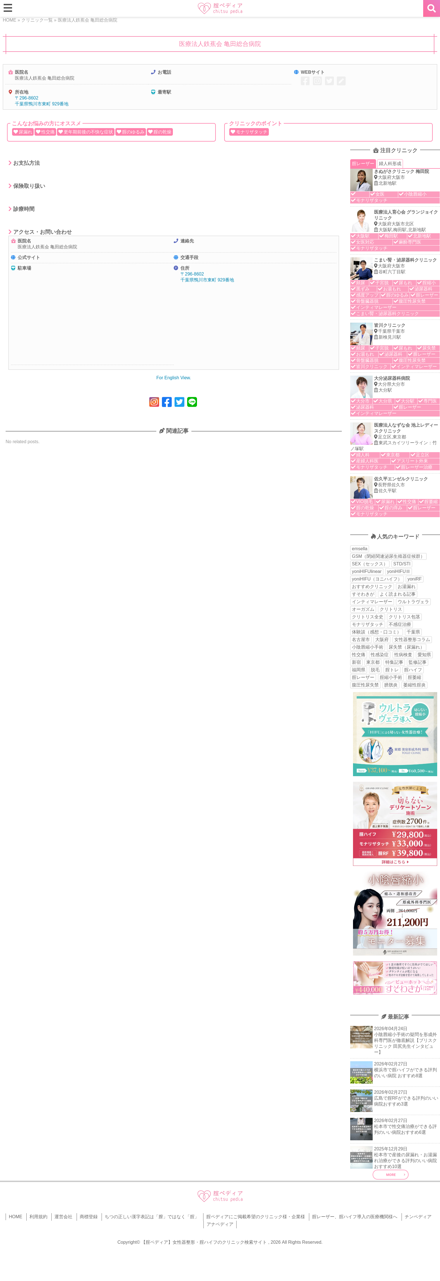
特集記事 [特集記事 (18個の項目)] (394, 662)
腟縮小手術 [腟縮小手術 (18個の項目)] (391, 677)
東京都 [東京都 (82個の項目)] (373, 662)
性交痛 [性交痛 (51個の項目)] (358, 654)
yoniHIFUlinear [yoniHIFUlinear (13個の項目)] (367, 571)
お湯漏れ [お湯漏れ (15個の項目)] (407, 586)
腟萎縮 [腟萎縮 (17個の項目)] (414, 677)
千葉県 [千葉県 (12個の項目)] (413, 632)
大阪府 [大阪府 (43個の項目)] (382, 639)
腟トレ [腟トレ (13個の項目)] (392, 669)
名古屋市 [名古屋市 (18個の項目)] (361, 639)
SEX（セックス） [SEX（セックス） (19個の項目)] (370, 563)
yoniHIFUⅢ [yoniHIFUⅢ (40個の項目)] (398, 571)
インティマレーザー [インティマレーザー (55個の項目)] (372, 601)
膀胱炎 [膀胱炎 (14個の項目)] (391, 685)
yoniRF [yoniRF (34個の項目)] (414, 579)
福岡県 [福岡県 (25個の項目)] (358, 669)
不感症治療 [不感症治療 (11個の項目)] (400, 624)
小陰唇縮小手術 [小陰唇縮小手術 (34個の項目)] (367, 647)
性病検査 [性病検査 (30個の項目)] (403, 654)
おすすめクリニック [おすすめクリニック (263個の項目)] (372, 586)
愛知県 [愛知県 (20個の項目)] (424, 654)
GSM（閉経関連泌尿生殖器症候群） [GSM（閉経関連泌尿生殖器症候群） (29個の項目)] (388, 556)
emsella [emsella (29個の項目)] (359, 548)
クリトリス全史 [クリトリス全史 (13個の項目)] (367, 616)
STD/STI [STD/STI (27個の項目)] (401, 563)
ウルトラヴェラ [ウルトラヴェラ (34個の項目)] (413, 601)
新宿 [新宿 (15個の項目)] (356, 662)
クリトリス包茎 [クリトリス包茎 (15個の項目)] (404, 616)
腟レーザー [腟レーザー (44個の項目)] (363, 677)
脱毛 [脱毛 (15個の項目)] (375, 669)
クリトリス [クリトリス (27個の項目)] (391, 609)
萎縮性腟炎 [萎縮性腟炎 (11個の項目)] (414, 685)
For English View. (173, 377)
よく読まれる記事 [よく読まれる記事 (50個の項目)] (398, 594)
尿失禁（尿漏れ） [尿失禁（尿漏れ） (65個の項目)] (407, 647)
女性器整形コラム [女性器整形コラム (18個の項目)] (412, 639)
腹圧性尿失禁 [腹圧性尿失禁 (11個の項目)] (365, 685)
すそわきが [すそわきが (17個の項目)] (363, 594)
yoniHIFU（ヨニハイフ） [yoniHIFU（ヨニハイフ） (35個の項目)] (377, 579)
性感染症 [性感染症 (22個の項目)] (380, 654)
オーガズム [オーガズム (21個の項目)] (363, 609)
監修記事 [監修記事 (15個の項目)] (418, 662)
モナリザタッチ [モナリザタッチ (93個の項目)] (367, 624)
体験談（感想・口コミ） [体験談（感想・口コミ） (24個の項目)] (376, 632)
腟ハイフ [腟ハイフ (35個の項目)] (413, 669)
